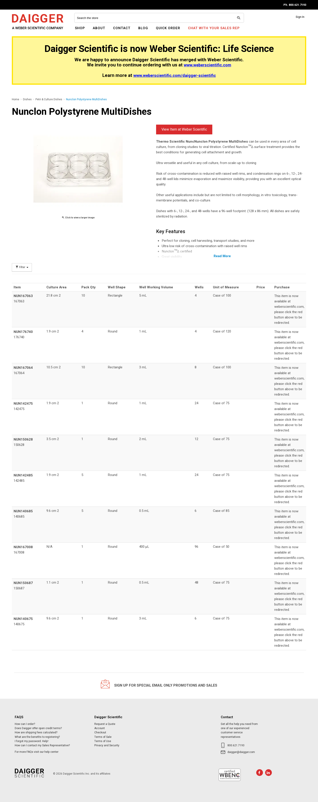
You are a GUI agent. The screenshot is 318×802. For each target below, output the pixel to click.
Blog (143, 28)
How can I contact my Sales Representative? (42, 745)
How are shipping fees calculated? (36, 732)
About (99, 28)
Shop (80, 28)
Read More (222, 256)
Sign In (300, 17)
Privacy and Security (106, 745)
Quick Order (168, 28)
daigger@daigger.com (241, 752)
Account (99, 728)
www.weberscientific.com (207, 65)
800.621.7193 (235, 745)
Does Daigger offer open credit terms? (38, 728)
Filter (21, 267)
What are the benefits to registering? (37, 737)
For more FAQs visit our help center (36, 752)
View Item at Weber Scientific (184, 129)
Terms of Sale (103, 737)
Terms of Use (102, 741)
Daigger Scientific (24, 30)
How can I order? (25, 724)
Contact (121, 28)
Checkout (100, 732)
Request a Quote (104, 724)
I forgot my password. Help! (31, 741)
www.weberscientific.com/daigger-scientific (174, 76)
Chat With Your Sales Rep (214, 28)
